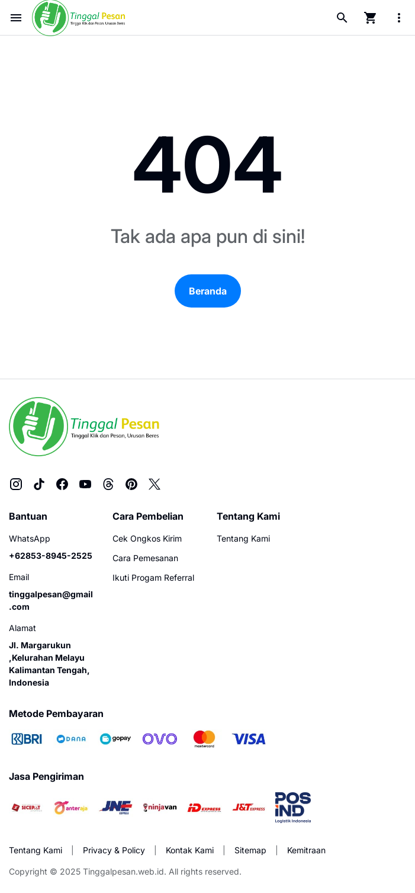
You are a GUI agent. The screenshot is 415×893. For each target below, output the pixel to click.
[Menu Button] (16, 18)
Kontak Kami (190, 850)
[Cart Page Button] (370, 18)
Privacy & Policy (114, 850)
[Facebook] (62, 484)
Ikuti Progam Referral (153, 577)
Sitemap (250, 850)
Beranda (208, 291)
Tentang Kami (243, 538)
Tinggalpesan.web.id (123, 871)
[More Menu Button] (399, 18)
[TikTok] (39, 484)
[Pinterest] (131, 484)
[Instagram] (16, 484)
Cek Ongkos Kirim (147, 538)
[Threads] (108, 484)
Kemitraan (306, 850)
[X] (154, 484)
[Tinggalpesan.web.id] (84, 426)
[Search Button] (342, 18)
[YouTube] (85, 484)
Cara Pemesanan (145, 558)
